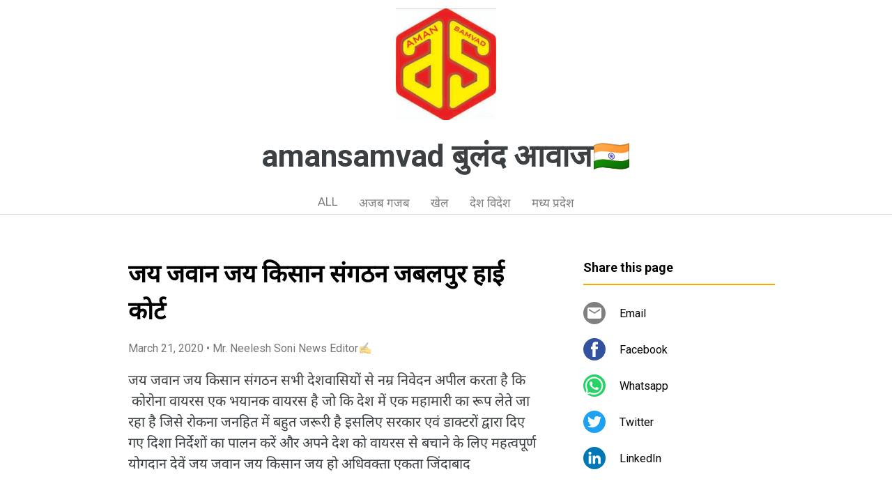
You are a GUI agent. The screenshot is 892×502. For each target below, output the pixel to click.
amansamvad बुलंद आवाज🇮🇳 (446, 156)
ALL (328, 201)
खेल (440, 203)
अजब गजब (384, 203)
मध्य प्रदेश (553, 203)
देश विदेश (490, 203)
